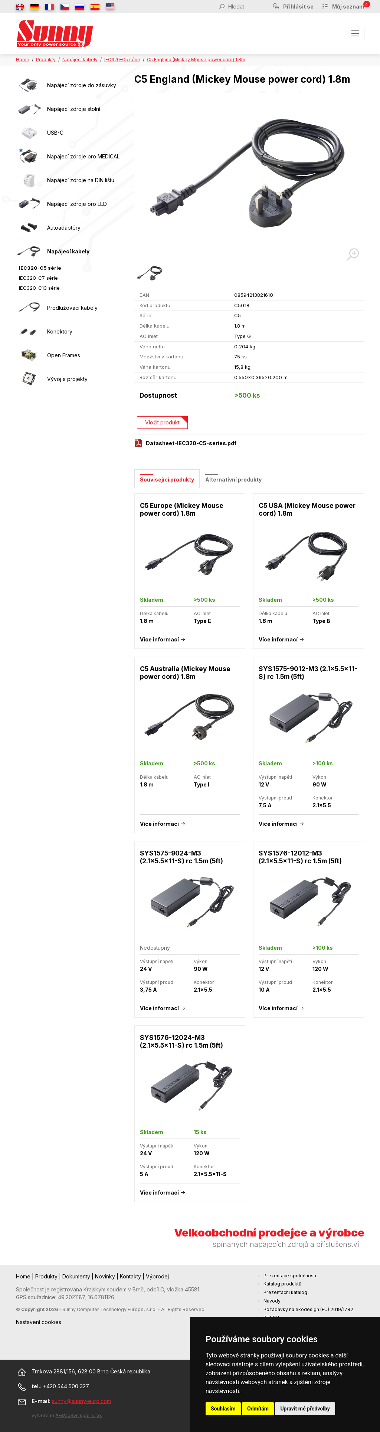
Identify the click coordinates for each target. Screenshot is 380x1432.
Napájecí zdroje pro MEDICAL (83, 156)
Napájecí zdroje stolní (73, 109)
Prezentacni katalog (285, 1292)
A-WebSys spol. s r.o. (78, 1415)
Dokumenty (77, 1276)
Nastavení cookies (38, 1322)
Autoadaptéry (64, 227)
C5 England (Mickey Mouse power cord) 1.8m (196, 59)
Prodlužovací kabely (72, 308)
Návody (272, 1301)
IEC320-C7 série (38, 278)
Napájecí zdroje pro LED (77, 204)
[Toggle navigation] (355, 33)
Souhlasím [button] (223, 1409)
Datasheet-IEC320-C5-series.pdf (191, 443)
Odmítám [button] (258, 1409)
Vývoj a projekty (67, 379)
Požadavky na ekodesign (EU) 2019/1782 (308, 1309)
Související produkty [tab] (167, 479)
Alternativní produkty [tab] (233, 479)
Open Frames (63, 355)
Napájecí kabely (80, 59)
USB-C (55, 132)
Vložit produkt (162, 422)
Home (22, 59)
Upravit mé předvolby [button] (305, 1409)
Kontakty (131, 1276)
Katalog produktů (282, 1284)
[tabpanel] (249, 851)
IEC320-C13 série (39, 288)
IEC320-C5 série (122, 59)
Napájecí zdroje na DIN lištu (80, 180)
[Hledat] (246, 6)
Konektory (59, 331)
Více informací (159, 639)
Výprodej (157, 1276)
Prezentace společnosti (289, 1275)
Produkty (46, 59)
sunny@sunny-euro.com (81, 1401)
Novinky (106, 1276)
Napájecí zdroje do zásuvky (81, 85)
